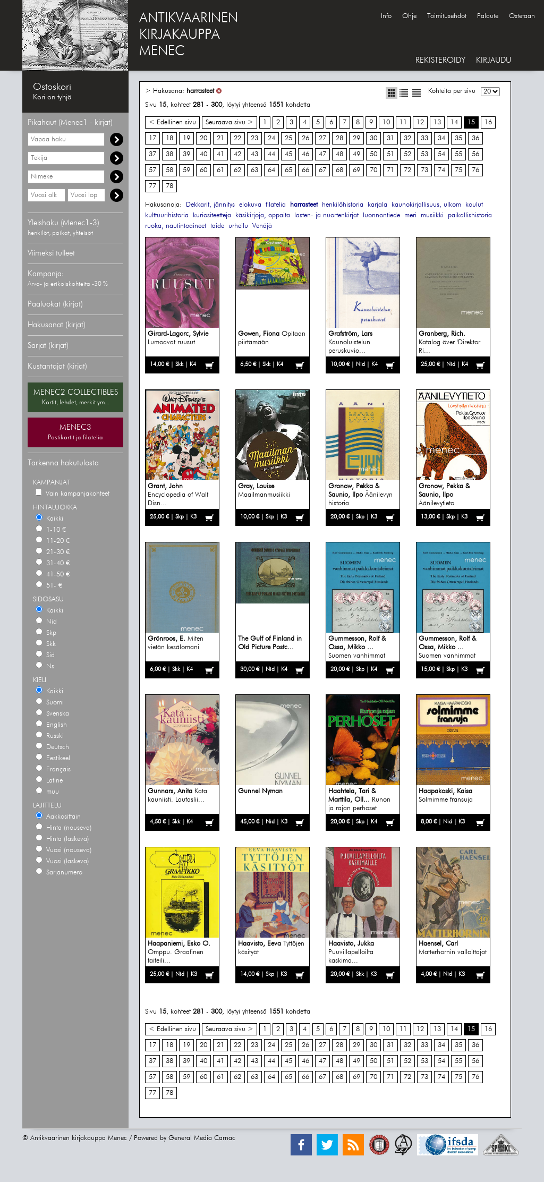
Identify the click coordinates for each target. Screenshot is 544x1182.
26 (305, 138)
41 (220, 154)
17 (152, 138)
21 (220, 138)
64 (271, 170)
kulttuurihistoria (167, 215)
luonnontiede (381, 215)
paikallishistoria (470, 215)
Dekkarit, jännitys (210, 204)
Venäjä (262, 226)
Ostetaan (522, 16)
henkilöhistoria (342, 204)
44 (271, 154)
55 (458, 154)
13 (437, 122)
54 (441, 154)
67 (322, 170)
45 (288, 154)
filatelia (276, 204)
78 (169, 186)
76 (475, 170)
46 (305, 154)
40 (203, 154)
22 (237, 138)
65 (288, 170)
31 (390, 138)
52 (407, 154)
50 (373, 154)
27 (322, 138)
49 (356, 154)
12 (420, 122)
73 (424, 170)
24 (271, 138)
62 (237, 170)
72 (407, 170)
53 (424, 154)
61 (220, 170)
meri (410, 215)
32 (407, 138)
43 (254, 154)
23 (254, 138)
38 (169, 154)
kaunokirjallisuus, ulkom (426, 204)
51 (390, 154)
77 (152, 186)
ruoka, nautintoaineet (175, 226)
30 (373, 138)
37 (152, 154)
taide (217, 226)
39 (186, 154)
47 (322, 154)
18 (169, 138)
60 (203, 170)
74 (441, 170)
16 (488, 122)
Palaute (487, 16)
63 (254, 170)
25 (288, 138)
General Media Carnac (201, 1138)
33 (424, 138)
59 (186, 170)
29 (356, 138)
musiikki (432, 215)
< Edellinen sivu (172, 122)
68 (339, 170)
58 (169, 170)
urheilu (238, 226)
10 (386, 122)
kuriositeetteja (212, 215)
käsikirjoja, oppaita (262, 215)
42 (237, 154)
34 (441, 138)
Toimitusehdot (446, 16)
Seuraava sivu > (229, 122)
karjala (377, 204)
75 (458, 170)
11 (403, 122)
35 (458, 138)
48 (339, 154)
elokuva (250, 204)
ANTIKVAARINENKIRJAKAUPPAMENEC (188, 35)
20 (203, 138)
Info (386, 16)
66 (305, 170)
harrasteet (200, 91)
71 (390, 170)
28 (339, 138)
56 (475, 154)
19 (186, 138)
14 (454, 122)
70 (373, 170)
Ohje (409, 16)
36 (475, 138)
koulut (474, 204)
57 (152, 170)
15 (471, 122)
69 (356, 170)
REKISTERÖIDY (440, 60)
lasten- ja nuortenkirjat (326, 215)
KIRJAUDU (493, 60)
